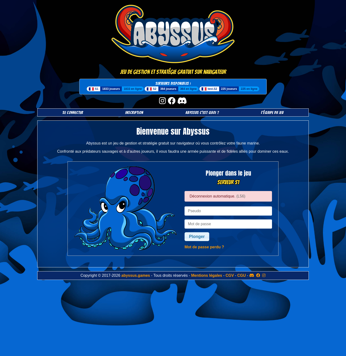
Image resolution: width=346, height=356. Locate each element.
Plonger (197, 236)
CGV (230, 275)
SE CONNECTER (72, 113)
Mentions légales (206, 275)
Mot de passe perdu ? (204, 247)
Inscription (134, 113)
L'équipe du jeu (272, 113)
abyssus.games (135, 275)
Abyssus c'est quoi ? (202, 113)
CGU (241, 275)
